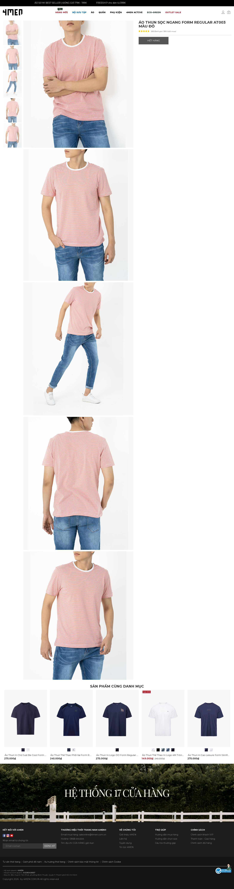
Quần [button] (102, 12)
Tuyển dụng (125, 843)
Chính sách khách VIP (202, 834)
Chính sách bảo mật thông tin (83, 861)
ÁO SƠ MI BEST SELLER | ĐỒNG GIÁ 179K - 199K (56, 2)
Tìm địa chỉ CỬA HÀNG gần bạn (77, 843)
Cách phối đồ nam (32, 861)
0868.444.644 (77, 838)
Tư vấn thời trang (11, 861)
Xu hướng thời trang (54, 861)
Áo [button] (92, 12)
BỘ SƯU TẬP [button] (79, 12)
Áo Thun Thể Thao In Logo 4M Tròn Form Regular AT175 (174, 755)
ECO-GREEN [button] (154, 12)
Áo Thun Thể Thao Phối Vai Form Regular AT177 (77, 755)
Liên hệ (123, 838)
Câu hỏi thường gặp (165, 843)
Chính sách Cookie (111, 861)
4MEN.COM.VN (31, 879)
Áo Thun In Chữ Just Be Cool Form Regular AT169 (33, 755)
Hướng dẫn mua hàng (166, 834)
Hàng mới (61, 11)
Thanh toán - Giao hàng (203, 838)
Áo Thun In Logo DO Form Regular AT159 (119, 755)
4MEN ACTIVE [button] (134, 12)
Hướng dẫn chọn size (166, 838)
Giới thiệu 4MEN (127, 834)
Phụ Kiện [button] (116, 12)
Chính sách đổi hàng (201, 843)
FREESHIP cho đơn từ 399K (106, 2)
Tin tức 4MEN (126, 847)
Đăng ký (49, 845)
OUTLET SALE (173, 12)
